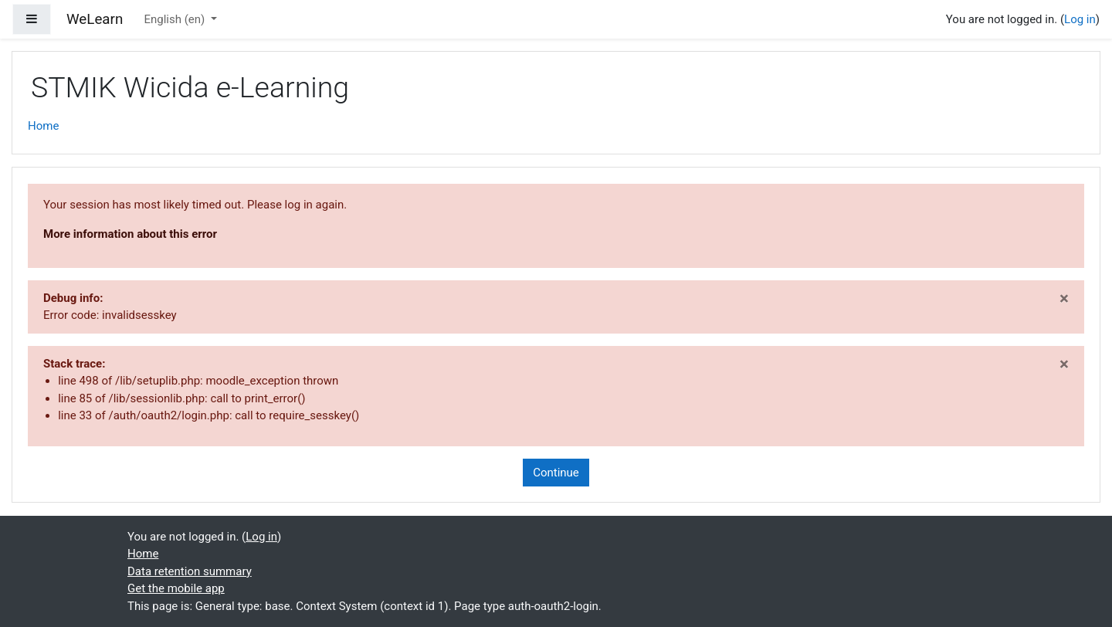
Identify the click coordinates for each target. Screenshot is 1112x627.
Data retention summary (189, 571)
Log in (1080, 19)
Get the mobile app (176, 588)
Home (43, 126)
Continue (556, 473)
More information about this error (130, 234)
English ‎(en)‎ (176, 19)
